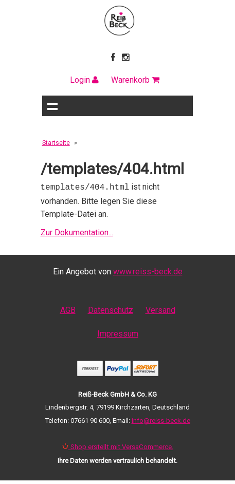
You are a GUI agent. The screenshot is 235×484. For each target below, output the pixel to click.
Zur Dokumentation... (77, 231)
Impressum (117, 333)
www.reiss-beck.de (148, 270)
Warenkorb (135, 80)
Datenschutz (110, 309)
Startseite (56, 142)
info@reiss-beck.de (161, 419)
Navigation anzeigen (52, 106)
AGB (68, 309)
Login (84, 80)
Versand (160, 309)
